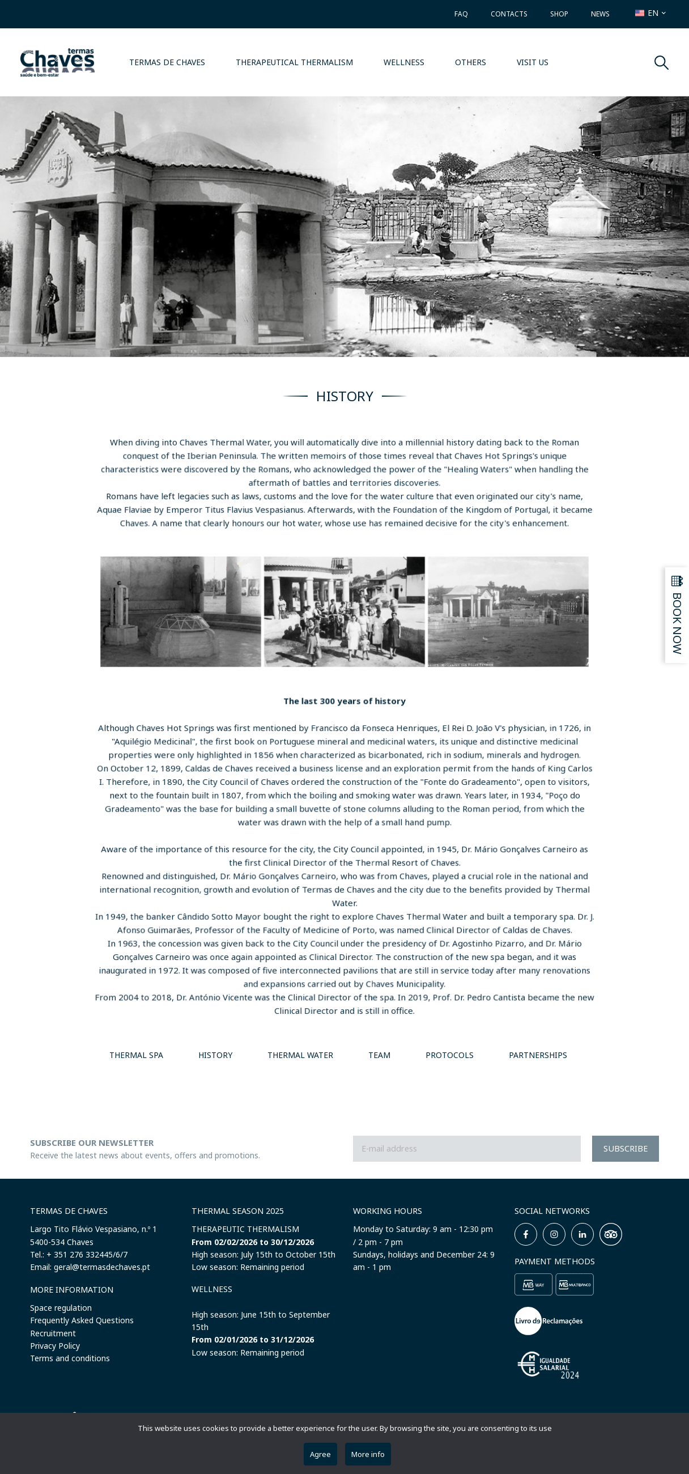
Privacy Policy (55, 1345)
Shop (559, 14)
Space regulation (61, 1307)
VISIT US (532, 62)
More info (368, 1454)
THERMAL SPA (136, 1055)
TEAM (379, 1055)
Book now (677, 623)
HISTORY (215, 1055)
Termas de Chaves (167, 62)
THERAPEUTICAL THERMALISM (294, 62)
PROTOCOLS (450, 1055)
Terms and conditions (70, 1358)
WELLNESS (404, 62)
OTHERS (470, 62)
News (600, 14)
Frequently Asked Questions (82, 1320)
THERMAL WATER (300, 1055)
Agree (320, 1454)
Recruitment (53, 1333)
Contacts (509, 14)
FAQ (461, 14)
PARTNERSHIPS (538, 1055)
